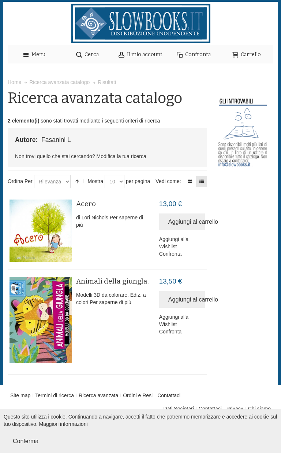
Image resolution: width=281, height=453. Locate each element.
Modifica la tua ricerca (121, 156)
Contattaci (168, 395)
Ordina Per (20, 181)
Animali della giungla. (112, 281)
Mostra (95, 181)
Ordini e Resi (138, 395)
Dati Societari (179, 409)
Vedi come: (168, 181)
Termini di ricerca (54, 395)
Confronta (170, 254)
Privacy (234, 409)
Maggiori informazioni (63, 424)
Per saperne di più (110, 302)
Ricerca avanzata (98, 395)
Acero (86, 204)
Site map (20, 395)
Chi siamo (259, 409)
